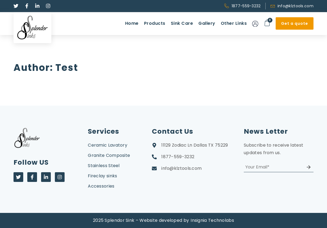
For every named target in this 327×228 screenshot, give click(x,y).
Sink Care (182, 23)
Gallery (206, 23)
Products (154, 23)
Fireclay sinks (102, 176)
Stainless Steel (104, 166)
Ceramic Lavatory (107, 145)
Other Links (234, 23)
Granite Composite (109, 155)
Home (132, 23)
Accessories (101, 186)
